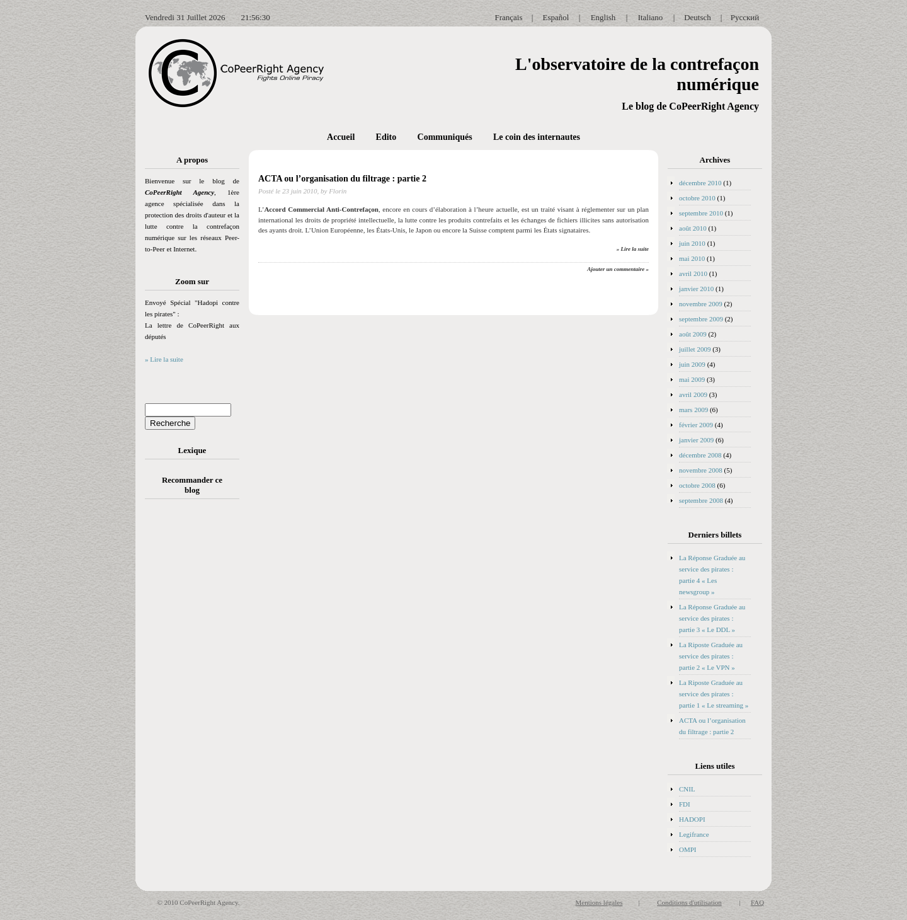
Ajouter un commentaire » (618, 269)
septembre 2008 (701, 500)
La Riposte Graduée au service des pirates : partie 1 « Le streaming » (713, 694)
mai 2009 (692, 379)
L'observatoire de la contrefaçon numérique (637, 74)
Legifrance (694, 834)
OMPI (688, 849)
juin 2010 (692, 243)
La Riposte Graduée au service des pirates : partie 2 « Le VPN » (711, 656)
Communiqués (445, 137)
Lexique (192, 450)
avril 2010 (693, 273)
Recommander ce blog (192, 485)
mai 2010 (692, 258)
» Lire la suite (164, 359)
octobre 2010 (697, 198)
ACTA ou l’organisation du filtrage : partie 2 (342, 178)
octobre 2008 (697, 485)
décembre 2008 (700, 455)
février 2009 (696, 424)
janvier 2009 (696, 440)
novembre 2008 (700, 470)
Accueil (341, 137)
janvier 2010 (696, 288)
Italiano (650, 17)
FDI (684, 804)
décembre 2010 (700, 183)
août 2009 (693, 334)
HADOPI (692, 819)
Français (508, 17)
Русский (745, 17)
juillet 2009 (694, 349)
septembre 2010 (701, 213)
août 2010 (693, 228)
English (603, 17)
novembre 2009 (700, 304)
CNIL (687, 789)
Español (556, 17)
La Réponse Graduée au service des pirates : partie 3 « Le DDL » (712, 618)
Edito (386, 137)
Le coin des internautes (536, 137)
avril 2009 (693, 394)
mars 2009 (693, 409)
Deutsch (697, 17)
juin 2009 (692, 364)
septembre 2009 (701, 319)
